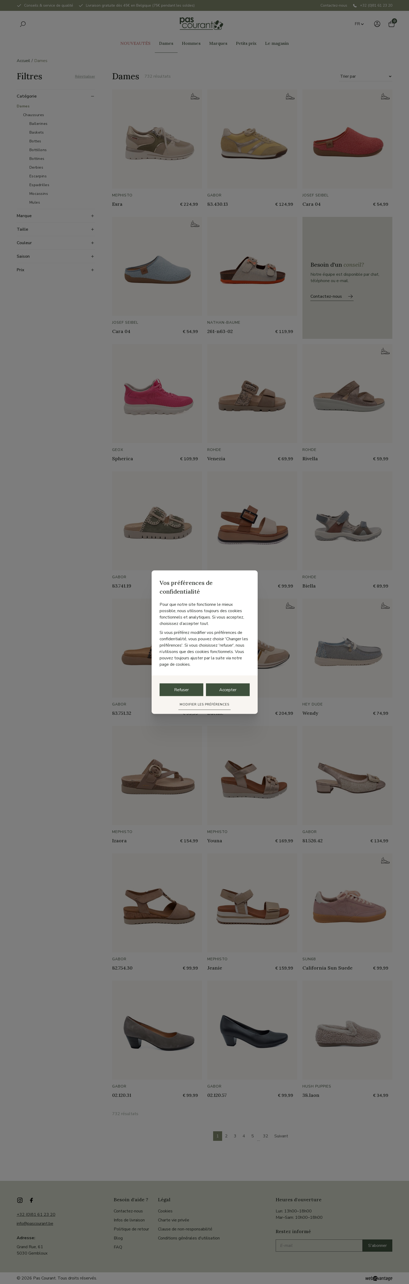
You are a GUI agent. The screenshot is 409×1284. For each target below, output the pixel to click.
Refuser (181, 690)
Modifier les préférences (204, 704)
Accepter (227, 690)
